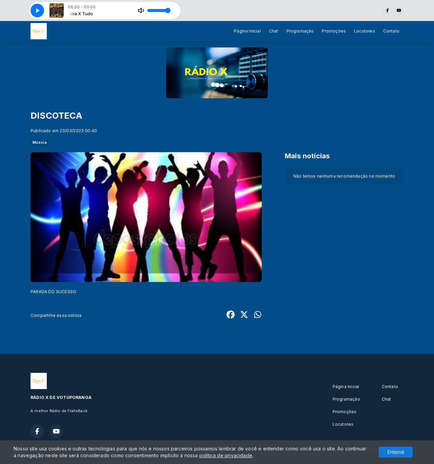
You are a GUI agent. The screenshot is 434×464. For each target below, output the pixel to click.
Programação (300, 31)
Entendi (396, 452)
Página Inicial (247, 31)
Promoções (334, 31)
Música (40, 142)
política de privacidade (225, 455)
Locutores (364, 31)
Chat (273, 31)
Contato (391, 31)
